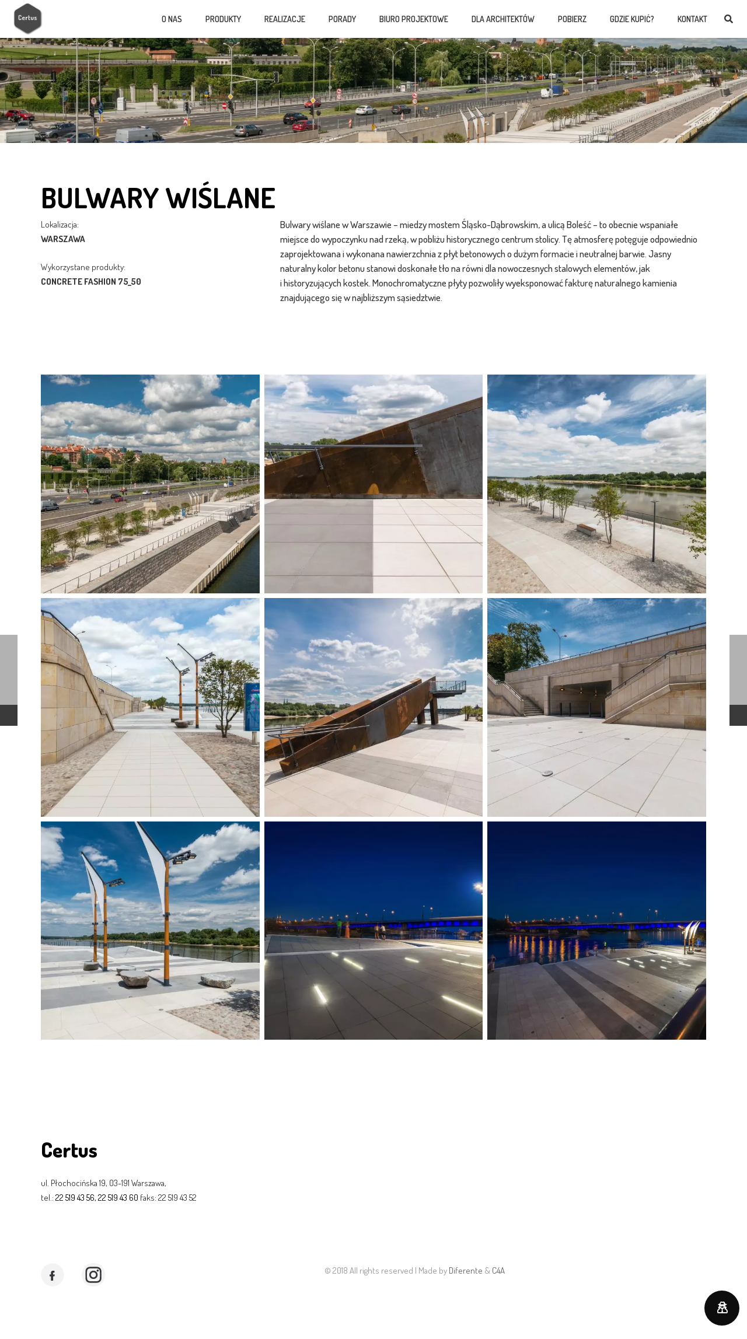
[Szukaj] (728, 19)
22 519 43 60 (117, 1197)
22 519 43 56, (75, 1197)
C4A (498, 1270)
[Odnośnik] (28, 19)
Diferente (466, 1270)
